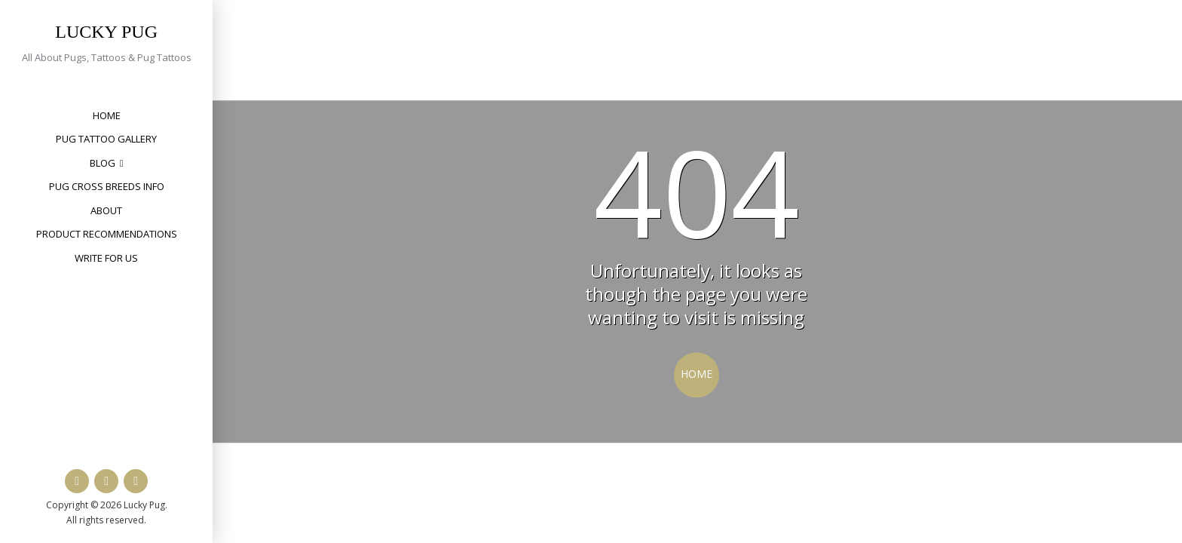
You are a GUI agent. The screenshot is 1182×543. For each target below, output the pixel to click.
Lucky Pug (106, 31)
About (106, 210)
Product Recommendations (106, 234)
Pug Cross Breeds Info (106, 186)
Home (107, 115)
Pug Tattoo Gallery (106, 139)
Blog (102, 163)
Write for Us (106, 258)
